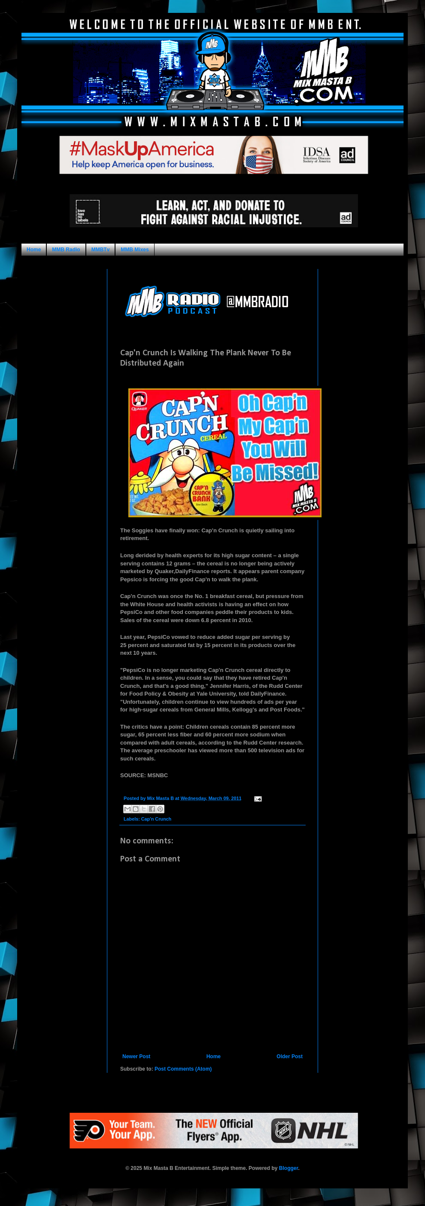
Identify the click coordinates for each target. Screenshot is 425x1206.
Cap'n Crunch (156, 818)
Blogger (288, 1168)
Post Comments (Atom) (183, 1069)
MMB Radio (66, 250)
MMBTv (100, 250)
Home (34, 250)
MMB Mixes (135, 250)
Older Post (289, 1056)
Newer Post (136, 1056)
